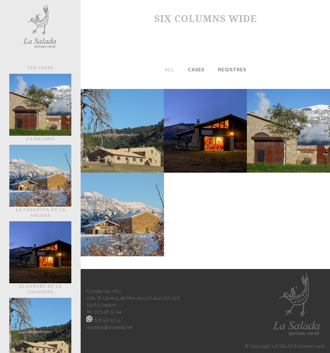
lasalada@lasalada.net (109, 327)
